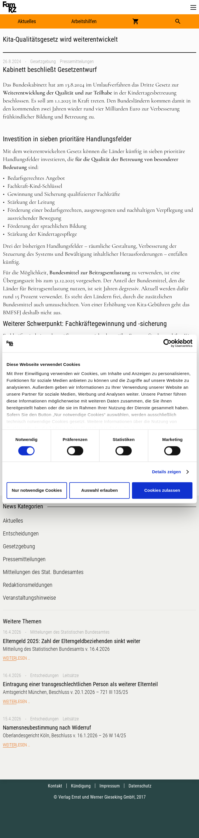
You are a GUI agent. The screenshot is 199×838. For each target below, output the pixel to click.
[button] (193, 7)
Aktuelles (27, 21)
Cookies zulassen (162, 490)
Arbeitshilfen (84, 21)
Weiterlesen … (16, 658)
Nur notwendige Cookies (37, 490)
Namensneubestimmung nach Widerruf (47, 727)
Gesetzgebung (43, 61)
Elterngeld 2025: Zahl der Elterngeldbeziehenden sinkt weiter (71, 641)
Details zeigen (166, 471)
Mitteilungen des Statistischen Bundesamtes (69, 632)
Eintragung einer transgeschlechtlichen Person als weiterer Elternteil (80, 684)
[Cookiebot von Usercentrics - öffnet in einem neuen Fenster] (167, 343)
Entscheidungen (44, 675)
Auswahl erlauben (99, 490)
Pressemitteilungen (77, 61)
